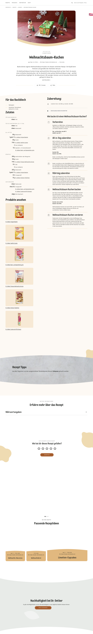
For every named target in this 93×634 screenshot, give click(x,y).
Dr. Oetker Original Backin (21, 137)
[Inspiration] (23, 2)
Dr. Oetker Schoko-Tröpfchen (22, 177)
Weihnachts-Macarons (15, 544)
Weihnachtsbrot (36, 544)
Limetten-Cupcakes (67, 544)
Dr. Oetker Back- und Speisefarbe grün (24, 150)
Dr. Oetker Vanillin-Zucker (21, 142)
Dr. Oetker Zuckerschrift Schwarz (23, 191)
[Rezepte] (9, 2)
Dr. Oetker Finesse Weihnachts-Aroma (24, 162)
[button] (46, 49)
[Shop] (30, 2)
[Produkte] (15, 2)
